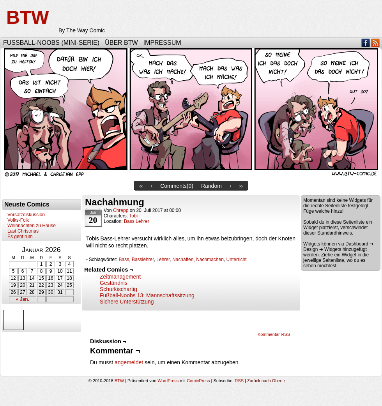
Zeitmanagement (120, 277)
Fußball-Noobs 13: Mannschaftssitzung (147, 295)
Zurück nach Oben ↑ (266, 380)
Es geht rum (20, 236)
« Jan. (22, 299)
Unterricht (236, 259)
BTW (27, 17)
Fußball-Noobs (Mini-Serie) (51, 42)
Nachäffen (183, 259)
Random (211, 186)
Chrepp (120, 210)
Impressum (162, 42)
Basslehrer (143, 259)
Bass (124, 259)
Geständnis (113, 283)
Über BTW (121, 42)
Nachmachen (210, 259)
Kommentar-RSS (274, 334)
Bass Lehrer (136, 221)
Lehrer (163, 259)
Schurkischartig (118, 289)
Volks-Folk (18, 220)
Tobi (133, 216)
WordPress (168, 380)
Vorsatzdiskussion (26, 214)
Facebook (366, 43)
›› (241, 186)
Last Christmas (23, 231)
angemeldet (129, 362)
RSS (375, 43)
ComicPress (198, 380)
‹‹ (141, 186)
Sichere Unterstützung (127, 301)
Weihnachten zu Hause (31, 225)
